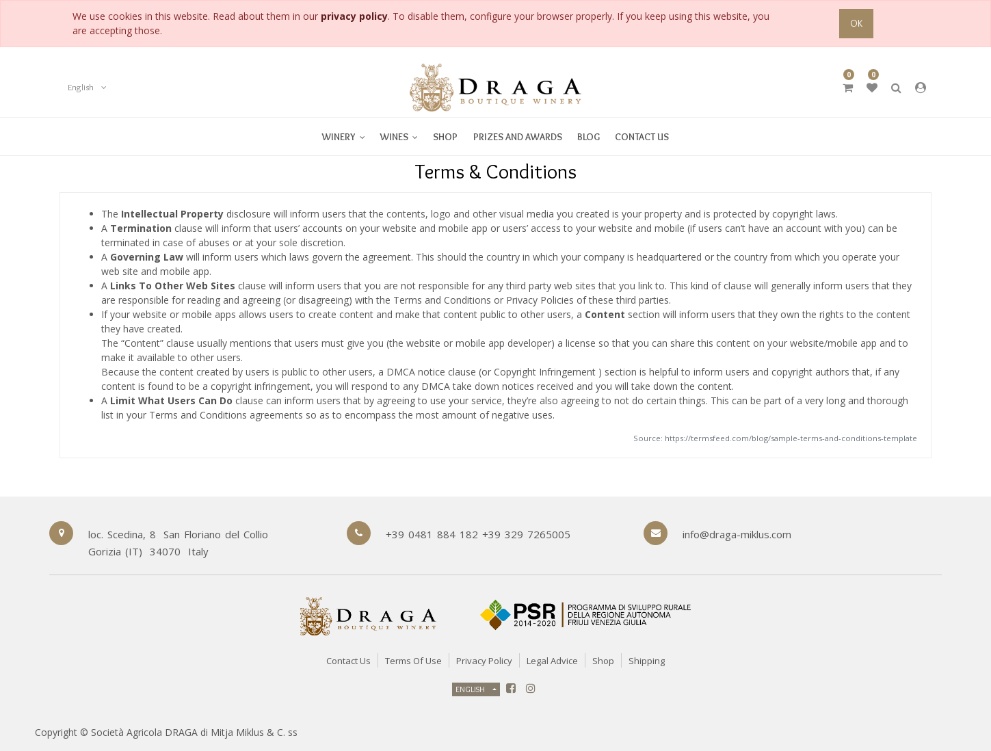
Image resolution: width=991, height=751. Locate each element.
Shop (603, 661)
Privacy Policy (484, 661)
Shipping (647, 661)
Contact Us (348, 661)
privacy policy (354, 16)
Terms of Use (413, 661)
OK (856, 23)
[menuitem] (399, 136)
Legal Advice (552, 661)
